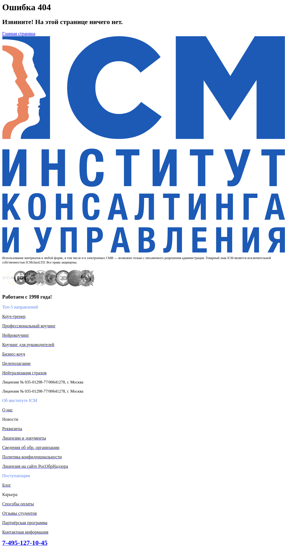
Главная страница (18, 33)
